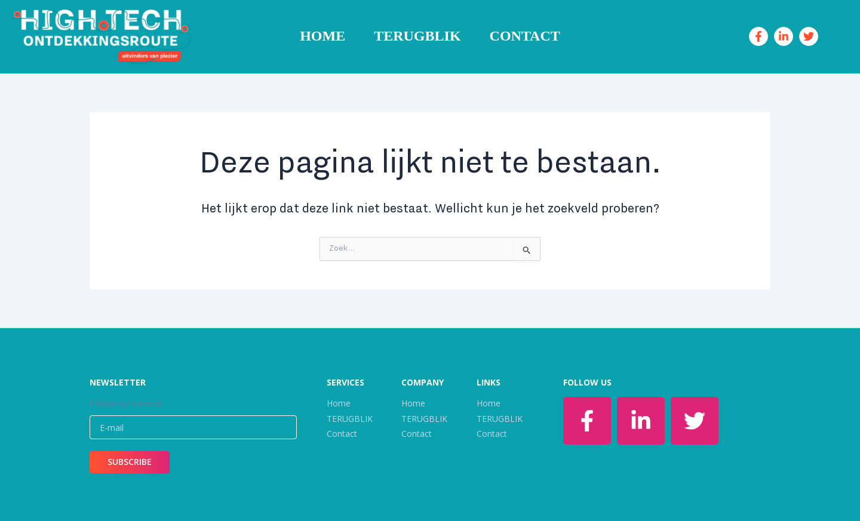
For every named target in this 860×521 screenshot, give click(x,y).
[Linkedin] (783, 36)
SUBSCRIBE (130, 461)
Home (322, 36)
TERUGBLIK (417, 36)
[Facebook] (758, 36)
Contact (525, 36)
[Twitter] (808, 36)
